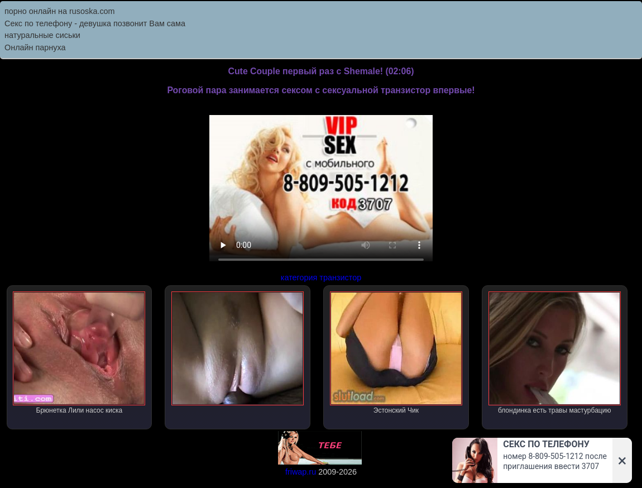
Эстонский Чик (396, 352)
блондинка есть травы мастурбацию (554, 352)
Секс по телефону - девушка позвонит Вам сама (94, 23)
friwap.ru (300, 471)
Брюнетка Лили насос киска (79, 352)
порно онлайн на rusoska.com (59, 11)
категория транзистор (321, 277)
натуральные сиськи (42, 35)
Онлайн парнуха (35, 47)
